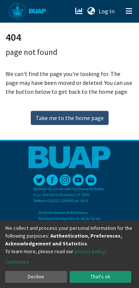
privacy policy (90, 251)
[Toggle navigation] (129, 11)
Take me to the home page (70, 118)
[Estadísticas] (79, 11)
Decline (36, 276)
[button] (91, 11)
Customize (17, 261)
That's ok (100, 276)
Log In (107, 11)
